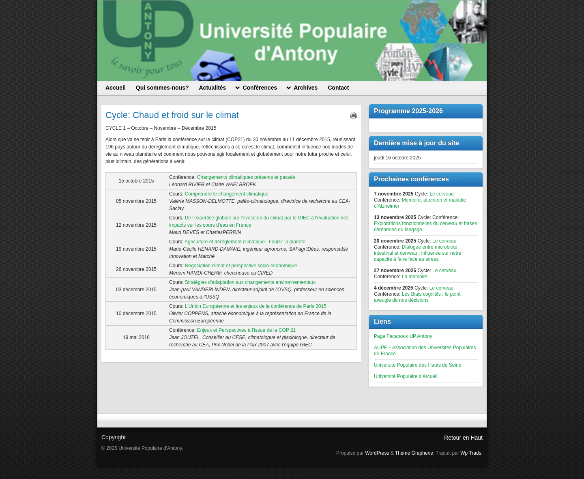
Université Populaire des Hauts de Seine (417, 365)
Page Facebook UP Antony (403, 336)
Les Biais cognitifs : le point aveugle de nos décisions (417, 297)
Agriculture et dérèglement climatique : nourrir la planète (245, 242)
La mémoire (414, 276)
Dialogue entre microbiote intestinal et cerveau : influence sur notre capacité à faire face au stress (417, 253)
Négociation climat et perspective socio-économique (241, 265)
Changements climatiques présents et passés (246, 177)
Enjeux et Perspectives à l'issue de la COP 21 (246, 330)
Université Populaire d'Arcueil (405, 376)
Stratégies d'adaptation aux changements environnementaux (250, 282)
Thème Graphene (414, 453)
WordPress (377, 453)
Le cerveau (441, 194)
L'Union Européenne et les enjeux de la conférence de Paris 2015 (255, 306)
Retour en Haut (463, 437)
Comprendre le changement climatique (226, 194)
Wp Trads (470, 453)
